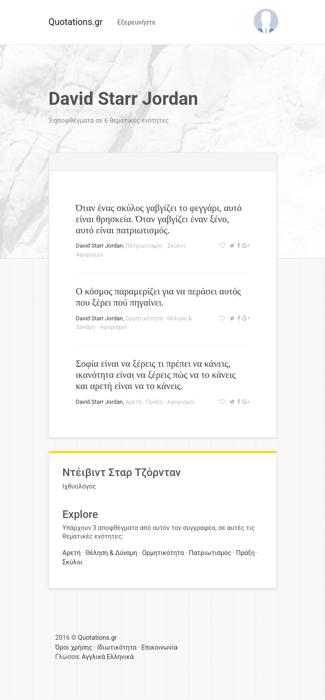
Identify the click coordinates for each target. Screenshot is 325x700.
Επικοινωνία (159, 647)
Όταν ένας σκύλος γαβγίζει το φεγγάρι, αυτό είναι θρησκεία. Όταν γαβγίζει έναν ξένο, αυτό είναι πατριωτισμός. (159, 219)
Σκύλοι (177, 245)
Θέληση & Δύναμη (111, 553)
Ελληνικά (120, 657)
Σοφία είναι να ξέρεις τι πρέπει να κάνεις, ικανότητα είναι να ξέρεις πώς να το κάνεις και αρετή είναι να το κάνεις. (156, 374)
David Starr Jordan (99, 245)
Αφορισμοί (90, 254)
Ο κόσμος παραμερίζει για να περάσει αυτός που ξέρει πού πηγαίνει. (158, 296)
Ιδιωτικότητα (116, 647)
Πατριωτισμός (144, 245)
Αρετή (134, 401)
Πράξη (154, 401)
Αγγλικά (93, 657)
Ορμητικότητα (144, 318)
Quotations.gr (76, 22)
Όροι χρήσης (74, 647)
